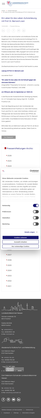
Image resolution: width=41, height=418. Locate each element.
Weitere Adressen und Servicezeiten (12, 409)
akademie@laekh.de (12, 362)
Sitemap (16, 413)
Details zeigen (30, 232)
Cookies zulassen (20, 237)
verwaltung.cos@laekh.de (13, 392)
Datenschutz (29, 409)
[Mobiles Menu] (4, 4)
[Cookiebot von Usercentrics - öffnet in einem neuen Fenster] (30, 171)
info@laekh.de (10, 334)
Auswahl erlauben (20, 242)
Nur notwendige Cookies (20, 246)
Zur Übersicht (8, 137)
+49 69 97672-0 (8, 329)
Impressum (7, 413)
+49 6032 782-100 (9, 388)
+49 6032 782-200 (9, 357)
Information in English (28, 413)
